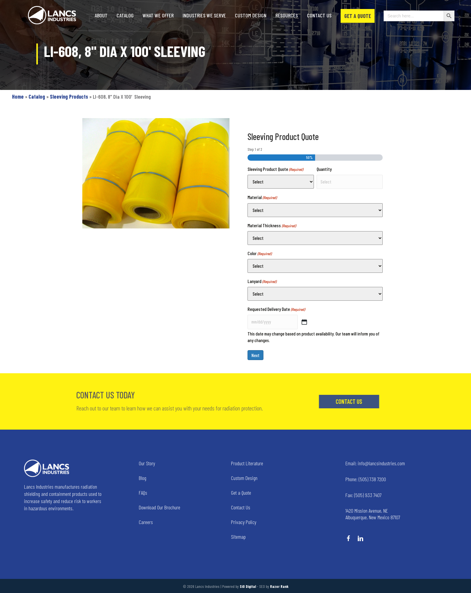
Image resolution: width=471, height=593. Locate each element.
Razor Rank (279, 586)
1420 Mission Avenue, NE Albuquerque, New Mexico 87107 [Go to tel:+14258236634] (372, 513)
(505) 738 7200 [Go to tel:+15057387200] (365, 479)
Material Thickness (272, 225)
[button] (373, 401)
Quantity (324, 169)
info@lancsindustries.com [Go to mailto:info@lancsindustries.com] (375, 463)
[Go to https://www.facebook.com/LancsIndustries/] (348, 539)
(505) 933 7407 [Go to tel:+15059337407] (363, 495)
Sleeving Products (69, 96)
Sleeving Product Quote (275, 169)
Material (262, 197)
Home (18, 96)
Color (260, 253)
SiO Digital (248, 586)
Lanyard (262, 281)
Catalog (37, 96)
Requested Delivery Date (276, 309)
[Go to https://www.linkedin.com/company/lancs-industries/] (360, 539)
